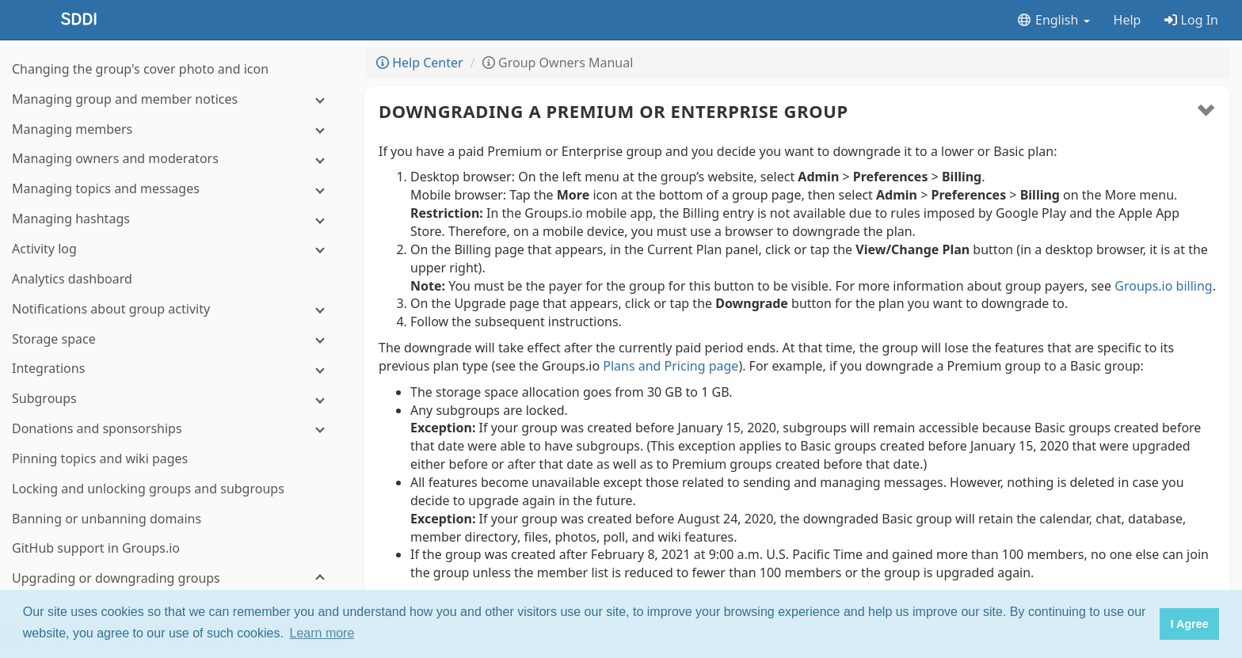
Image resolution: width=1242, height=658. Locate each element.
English (1053, 20)
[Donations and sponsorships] (174, 175)
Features (173, 566)
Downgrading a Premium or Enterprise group (613, 111)
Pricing (217, 566)
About (130, 566)
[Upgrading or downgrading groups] (174, 325)
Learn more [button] (322, 633)
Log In (1191, 20)
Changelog (176, 584)
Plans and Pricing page (670, 366)
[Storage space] (174, 85)
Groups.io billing (1163, 286)
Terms (223, 584)
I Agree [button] (1189, 624)
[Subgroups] (174, 145)
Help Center (419, 62)
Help (1127, 20)
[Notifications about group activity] (174, 55)
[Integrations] (174, 115)
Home (126, 584)
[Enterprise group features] (174, 505)
